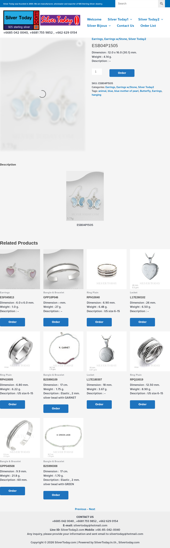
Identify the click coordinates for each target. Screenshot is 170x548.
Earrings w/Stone (115, 39)
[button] (130, 19)
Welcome (94, 19)
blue (110, 91)
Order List (148, 25)
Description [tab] (8, 165)
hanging (96, 95)
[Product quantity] (97, 71)
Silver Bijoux (99, 26)
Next (92, 509)
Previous (80, 509)
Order (122, 73)
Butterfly (145, 91)
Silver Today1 (120, 19)
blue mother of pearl (126, 91)
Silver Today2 (150, 19)
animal (102, 91)
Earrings (97, 39)
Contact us (125, 25)
